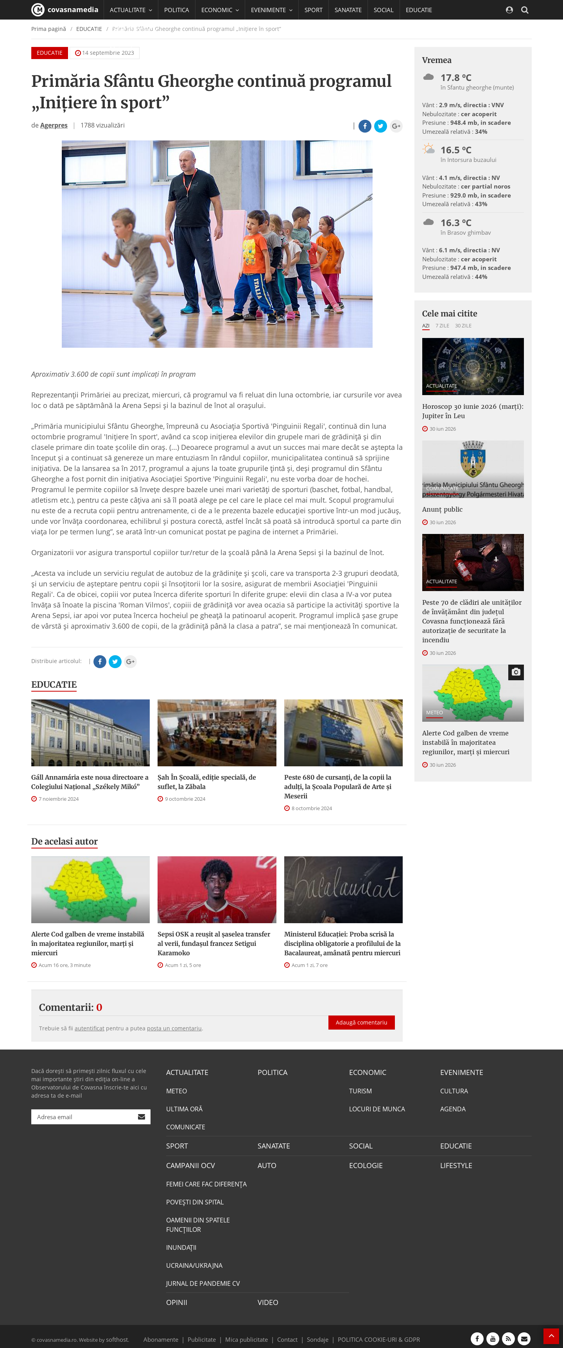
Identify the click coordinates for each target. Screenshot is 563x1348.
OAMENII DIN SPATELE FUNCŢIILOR (198, 1221)
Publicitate (211, 1333)
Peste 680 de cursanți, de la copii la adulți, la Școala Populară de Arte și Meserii (337, 786)
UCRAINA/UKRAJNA (194, 1262)
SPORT (314, 10)
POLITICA (176, 10)
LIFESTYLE (454, 1162)
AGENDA (453, 1108)
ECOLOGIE (364, 1162)
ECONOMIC (365, 1072)
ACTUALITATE (441, 385)
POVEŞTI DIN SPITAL (195, 1198)
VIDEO (267, 1298)
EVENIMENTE (459, 1072)
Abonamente (175, 1333)
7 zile (442, 325)
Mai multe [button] (127, 49)
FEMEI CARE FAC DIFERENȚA (206, 1180)
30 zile (463, 325)
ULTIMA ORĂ (184, 1108)
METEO (434, 692)
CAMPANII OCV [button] (134, 29)
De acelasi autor (64, 841)
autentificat (89, 1028)
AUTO (266, 1162)
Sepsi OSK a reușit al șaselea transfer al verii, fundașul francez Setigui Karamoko (214, 943)
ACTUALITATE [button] (131, 10)
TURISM (360, 1090)
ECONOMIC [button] (220, 10)
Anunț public (439, 505)
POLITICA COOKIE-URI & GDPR (368, 1333)
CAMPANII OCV (187, 1162)
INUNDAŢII (181, 1244)
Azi (426, 325)
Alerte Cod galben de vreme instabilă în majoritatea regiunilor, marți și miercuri (87, 943)
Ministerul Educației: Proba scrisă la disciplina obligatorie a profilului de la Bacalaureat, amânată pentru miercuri (342, 943)
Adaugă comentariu (361, 1014)
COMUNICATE (442, 485)
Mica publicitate (251, 1333)
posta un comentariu (174, 1028)
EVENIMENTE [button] (271, 10)
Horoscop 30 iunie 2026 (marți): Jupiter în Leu (466, 409)
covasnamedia (65, 9)
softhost (116, 1333)
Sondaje (315, 1333)
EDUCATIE (419, 10)
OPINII (175, 1298)
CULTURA (454, 1090)
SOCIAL (384, 10)
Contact (287, 1333)
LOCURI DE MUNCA (377, 1108)
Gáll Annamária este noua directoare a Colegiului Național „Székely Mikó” (90, 782)
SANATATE (348, 10)
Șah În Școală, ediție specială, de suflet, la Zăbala (207, 782)
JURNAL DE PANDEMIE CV (203, 1280)
